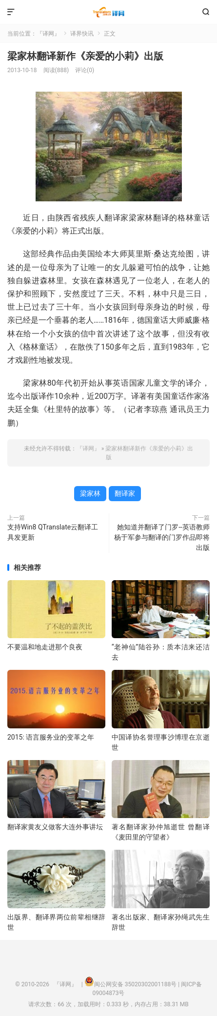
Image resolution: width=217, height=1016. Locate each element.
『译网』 (108, 12)
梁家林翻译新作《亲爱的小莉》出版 (85, 56)
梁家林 (90, 493)
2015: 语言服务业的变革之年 (50, 737)
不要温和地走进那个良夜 (44, 647)
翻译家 (125, 493)
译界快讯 (82, 33)
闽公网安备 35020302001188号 (135, 984)
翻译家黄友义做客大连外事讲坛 (55, 827)
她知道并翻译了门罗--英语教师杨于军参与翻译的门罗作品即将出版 (162, 537)
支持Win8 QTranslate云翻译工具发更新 (52, 532)
